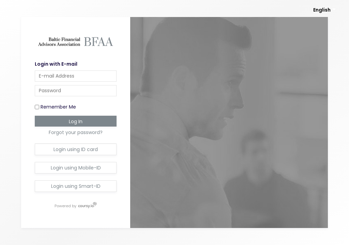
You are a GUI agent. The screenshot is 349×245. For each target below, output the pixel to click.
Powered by (66, 205)
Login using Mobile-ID (76, 167)
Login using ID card (76, 149)
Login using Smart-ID (76, 186)
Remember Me (55, 106)
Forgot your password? (76, 132)
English (322, 9)
